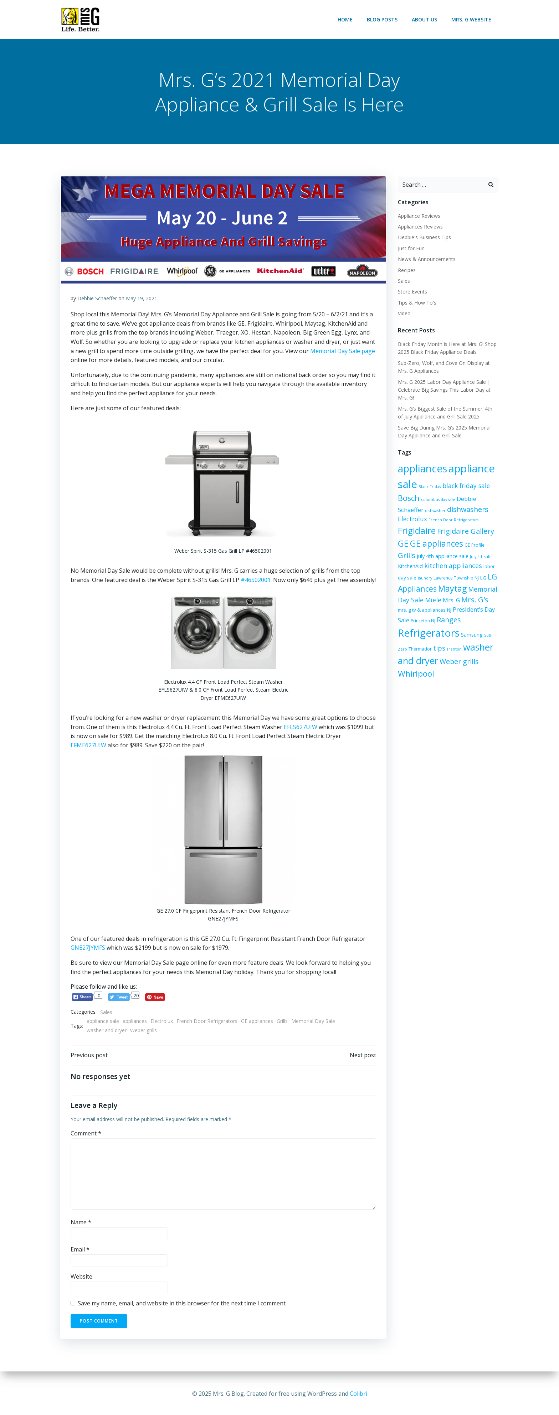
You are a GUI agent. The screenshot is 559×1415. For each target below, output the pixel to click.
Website (81, 1278)
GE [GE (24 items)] (403, 544)
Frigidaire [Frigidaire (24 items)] (416, 531)
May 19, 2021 (141, 299)
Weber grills (143, 1031)
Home (345, 19)
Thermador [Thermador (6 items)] (419, 649)
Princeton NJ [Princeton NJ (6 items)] (410, 621)
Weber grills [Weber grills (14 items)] (458, 662)
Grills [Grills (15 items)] (406, 556)
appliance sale (103, 1022)
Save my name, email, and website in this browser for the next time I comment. (182, 1305)
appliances (135, 1022)
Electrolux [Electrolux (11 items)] (412, 519)
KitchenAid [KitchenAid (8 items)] (410, 566)
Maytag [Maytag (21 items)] (452, 588)
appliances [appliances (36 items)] (422, 469)
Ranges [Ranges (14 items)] (436, 620)
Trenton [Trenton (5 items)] (453, 649)
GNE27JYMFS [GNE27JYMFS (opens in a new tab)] (88, 949)
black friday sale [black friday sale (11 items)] (465, 486)
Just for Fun (411, 248)
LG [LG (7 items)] (483, 578)
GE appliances (257, 1022)
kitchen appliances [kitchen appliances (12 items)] (453, 566)
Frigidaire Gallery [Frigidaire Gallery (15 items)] (465, 531)
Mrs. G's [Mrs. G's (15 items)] (474, 600)
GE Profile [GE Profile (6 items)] (474, 546)
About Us (425, 19)
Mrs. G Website (472, 19)
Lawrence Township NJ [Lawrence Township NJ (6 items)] (455, 578)
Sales (106, 1012)
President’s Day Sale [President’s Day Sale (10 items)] (469, 610)
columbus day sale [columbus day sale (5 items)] (438, 499)
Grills (282, 1022)
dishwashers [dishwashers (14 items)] (467, 510)
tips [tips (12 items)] (439, 648)
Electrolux (161, 1022)
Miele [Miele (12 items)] (433, 600)
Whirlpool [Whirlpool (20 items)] (416, 673)
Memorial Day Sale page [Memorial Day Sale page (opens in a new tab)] (342, 352)
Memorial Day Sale (313, 1022)
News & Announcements (426, 259)
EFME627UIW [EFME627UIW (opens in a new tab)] (88, 746)
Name (81, 1224)
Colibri (358, 1394)
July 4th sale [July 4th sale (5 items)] (480, 557)
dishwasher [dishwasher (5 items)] (435, 510)
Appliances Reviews (420, 227)
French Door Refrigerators (206, 1022)
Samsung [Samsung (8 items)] (471, 635)
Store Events (412, 291)
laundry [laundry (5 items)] (424, 578)
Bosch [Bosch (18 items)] (408, 498)
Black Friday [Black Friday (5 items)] (429, 487)
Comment (86, 1135)
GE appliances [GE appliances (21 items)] (436, 544)
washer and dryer (107, 1031)
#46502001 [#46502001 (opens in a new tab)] (256, 581)
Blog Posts (383, 19)
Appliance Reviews (419, 216)
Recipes (406, 270)
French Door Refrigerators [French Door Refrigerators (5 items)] (453, 520)
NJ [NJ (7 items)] (438, 610)
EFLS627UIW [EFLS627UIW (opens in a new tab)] (300, 728)
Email (80, 1251)
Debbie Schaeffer (97, 299)
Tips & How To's (417, 303)
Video (404, 313)
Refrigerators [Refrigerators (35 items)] (428, 633)
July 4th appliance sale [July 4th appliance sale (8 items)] (442, 556)
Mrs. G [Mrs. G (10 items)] (451, 600)
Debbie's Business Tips (424, 237)
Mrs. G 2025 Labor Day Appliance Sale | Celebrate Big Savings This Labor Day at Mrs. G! (444, 390)
